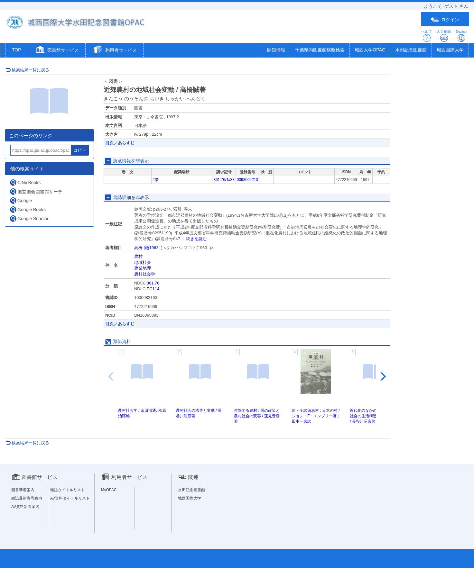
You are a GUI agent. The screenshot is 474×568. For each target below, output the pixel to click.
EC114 (153, 288)
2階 (156, 179)
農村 (138, 256)
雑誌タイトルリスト (67, 490)
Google (20, 200)
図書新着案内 (22, 490)
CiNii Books (25, 182)
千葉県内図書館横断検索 (320, 49)
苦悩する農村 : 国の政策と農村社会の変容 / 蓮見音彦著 (257, 416)
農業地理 (142, 268)
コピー (80, 150)
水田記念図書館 (411, 49)
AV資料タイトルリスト (70, 498)
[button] (57, 50)
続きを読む (196, 238)
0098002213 (247, 179)
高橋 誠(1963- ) (148, 247)
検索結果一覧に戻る (27, 70)
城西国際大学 (450, 49)
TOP (16, 49)
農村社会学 (144, 274)
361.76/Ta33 (223, 179)
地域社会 (142, 262)
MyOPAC (109, 490)
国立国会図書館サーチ (35, 191)
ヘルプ (426, 36)
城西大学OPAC (370, 49)
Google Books (27, 209)
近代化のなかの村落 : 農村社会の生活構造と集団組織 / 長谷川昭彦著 (373, 416)
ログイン (445, 19)
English (461, 36)
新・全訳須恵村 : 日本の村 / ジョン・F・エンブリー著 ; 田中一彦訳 (316, 416)
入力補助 (444, 36)
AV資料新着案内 (25, 506)
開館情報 (276, 49)
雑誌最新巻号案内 (26, 498)
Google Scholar (29, 218)
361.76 (153, 283)
